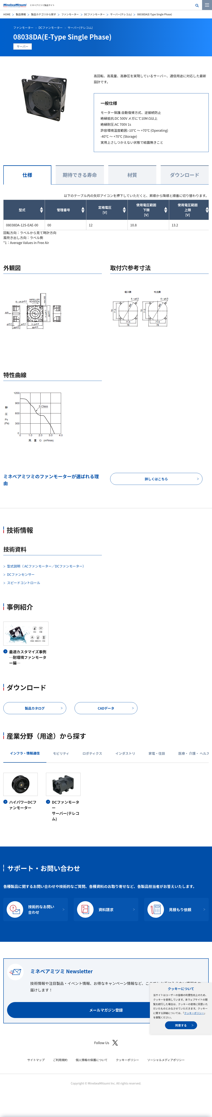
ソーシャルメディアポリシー (166, 1060)
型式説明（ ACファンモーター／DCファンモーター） (46, 566)
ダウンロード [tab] (184, 174)
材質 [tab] (132, 174)
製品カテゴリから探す (43, 14)
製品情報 (21, 14)
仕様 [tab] (27, 174)
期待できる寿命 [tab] (80, 174)
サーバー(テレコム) (121, 14)
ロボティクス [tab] (92, 753)
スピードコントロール (23, 582)
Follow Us (106, 1043)
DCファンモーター (94, 14)
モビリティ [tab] (61, 753)
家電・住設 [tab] (156, 753)
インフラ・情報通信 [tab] (25, 753)
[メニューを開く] (207, 5)
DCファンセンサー (21, 574)
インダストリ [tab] (125, 753)
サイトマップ (36, 1060)
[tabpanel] (106, 797)
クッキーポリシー (194, 1013)
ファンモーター (70, 14)
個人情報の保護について (92, 1060)
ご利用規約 (60, 1060)
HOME (6, 14)
